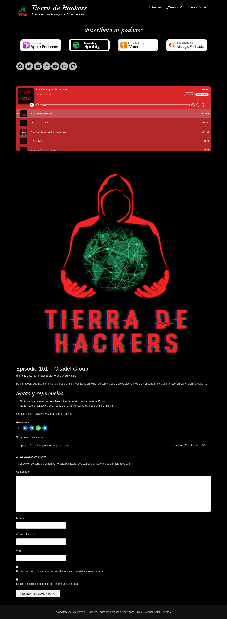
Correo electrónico (26, 534)
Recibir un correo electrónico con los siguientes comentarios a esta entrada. (60, 571)
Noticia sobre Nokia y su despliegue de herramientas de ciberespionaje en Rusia (66, 405)
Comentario (23, 471)
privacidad (35, 437)
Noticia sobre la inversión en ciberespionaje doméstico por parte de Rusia (62, 401)
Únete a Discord (197, 7)
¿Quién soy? (174, 7)
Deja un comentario (66, 375)
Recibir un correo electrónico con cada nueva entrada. (47, 583)
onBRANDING (36, 413)
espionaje (24, 437)
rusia (43, 437)
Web (19, 550)
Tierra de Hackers (59, 7)
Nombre (20, 518)
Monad (51, 413)
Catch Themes (162, 612)
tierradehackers (44, 375)
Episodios (154, 7)
